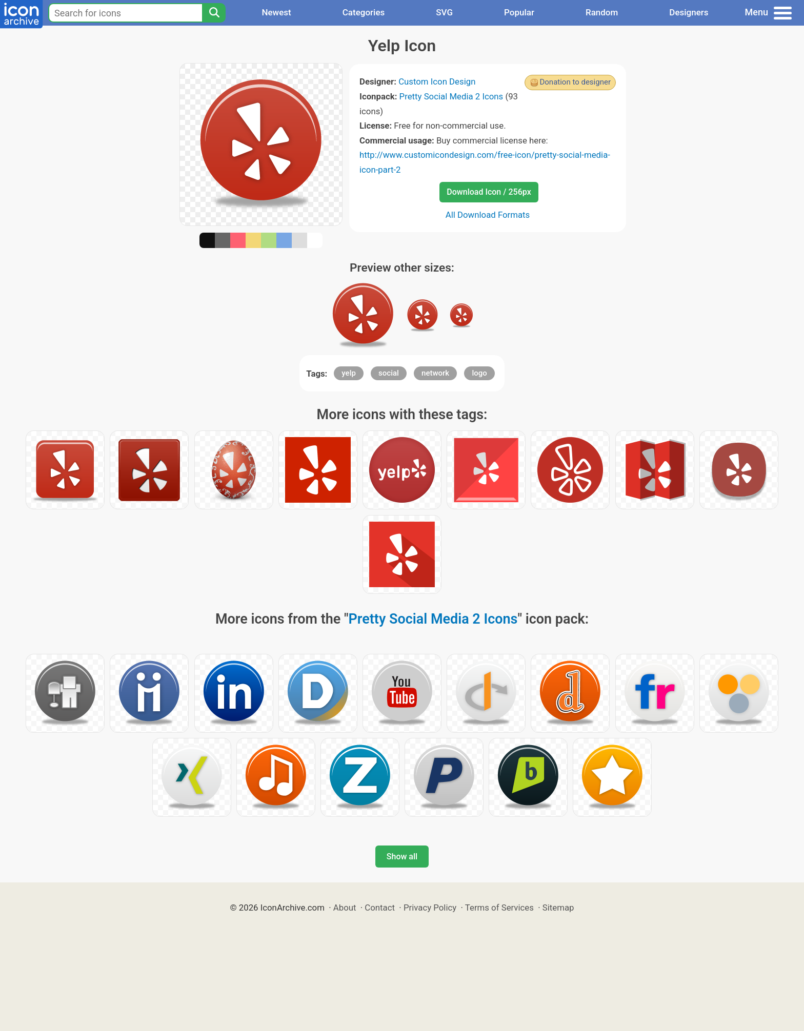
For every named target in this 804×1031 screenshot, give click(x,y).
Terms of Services (499, 907)
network (435, 373)
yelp (348, 373)
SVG (444, 12)
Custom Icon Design (436, 81)
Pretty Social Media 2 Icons (451, 96)
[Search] (214, 13)
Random (602, 12)
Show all (402, 856)
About (344, 907)
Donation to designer (575, 82)
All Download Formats (488, 215)
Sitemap (558, 907)
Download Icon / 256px (489, 192)
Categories (364, 12)
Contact (380, 907)
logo (479, 373)
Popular (519, 12)
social (388, 373)
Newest (276, 12)
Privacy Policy (430, 907)
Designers (688, 12)
